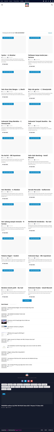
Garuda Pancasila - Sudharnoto (39, 190)
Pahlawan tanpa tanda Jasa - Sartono (38, 56)
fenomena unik (34, 384)
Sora (7, 430)
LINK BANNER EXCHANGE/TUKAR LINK (16, 314)
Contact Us (50, 430)
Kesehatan (4, 384)
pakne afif (5, 57)
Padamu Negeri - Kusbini (10, 256)
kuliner (12, 386)
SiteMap (21, 1)
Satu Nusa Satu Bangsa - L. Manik (13, 89)
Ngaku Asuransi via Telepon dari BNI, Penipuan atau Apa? (21, 339)
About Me (6, 1)
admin (4, 407)
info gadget (44, 384)
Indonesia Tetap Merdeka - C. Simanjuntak (11, 122)
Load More (27, 300)
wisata (9, 389)
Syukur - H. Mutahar (8, 55)
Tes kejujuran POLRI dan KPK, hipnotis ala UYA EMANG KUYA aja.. (22, 358)
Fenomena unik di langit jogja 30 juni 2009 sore (18, 320)
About (46, 430)
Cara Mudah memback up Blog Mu (15, 326)
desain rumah (26, 384)
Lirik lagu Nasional (8, 37)
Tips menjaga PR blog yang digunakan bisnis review (19, 364)
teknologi (41, 386)
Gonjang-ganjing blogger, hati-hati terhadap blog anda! (20, 307)
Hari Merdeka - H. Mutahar (10, 190)
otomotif (23, 386)
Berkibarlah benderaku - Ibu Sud (39, 222)
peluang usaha (29, 386)
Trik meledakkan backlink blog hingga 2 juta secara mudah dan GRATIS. (24, 345)
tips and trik (47, 386)
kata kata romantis (5, 386)
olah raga (18, 386)
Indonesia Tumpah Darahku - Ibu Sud (39, 122)
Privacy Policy (16, 1)
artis (15, 384)
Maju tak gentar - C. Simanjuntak (39, 89)
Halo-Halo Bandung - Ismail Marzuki (38, 157)
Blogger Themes (18, 430)
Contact (10, 1)
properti (35, 386)
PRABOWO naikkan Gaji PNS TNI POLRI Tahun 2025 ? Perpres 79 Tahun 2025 (22, 405)
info (39, 384)
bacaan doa (20, 384)
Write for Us (27, 1)
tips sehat (4, 389)
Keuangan (10, 384)
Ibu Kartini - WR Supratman (10, 155)
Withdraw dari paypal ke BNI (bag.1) (15, 333)
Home (2, 1)
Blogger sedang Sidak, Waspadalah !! (16, 352)
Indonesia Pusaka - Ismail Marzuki (40, 288)
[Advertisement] (27, 19)
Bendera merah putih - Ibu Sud (12, 288)
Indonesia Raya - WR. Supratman (39, 256)
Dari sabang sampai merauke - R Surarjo (12, 223)
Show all (50, 32)
